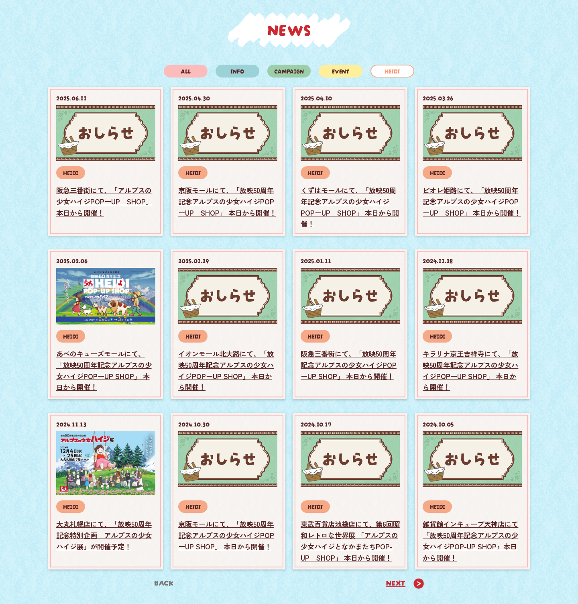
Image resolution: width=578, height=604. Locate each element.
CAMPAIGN (289, 70)
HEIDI (392, 70)
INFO (237, 70)
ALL (186, 70)
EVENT (341, 70)
